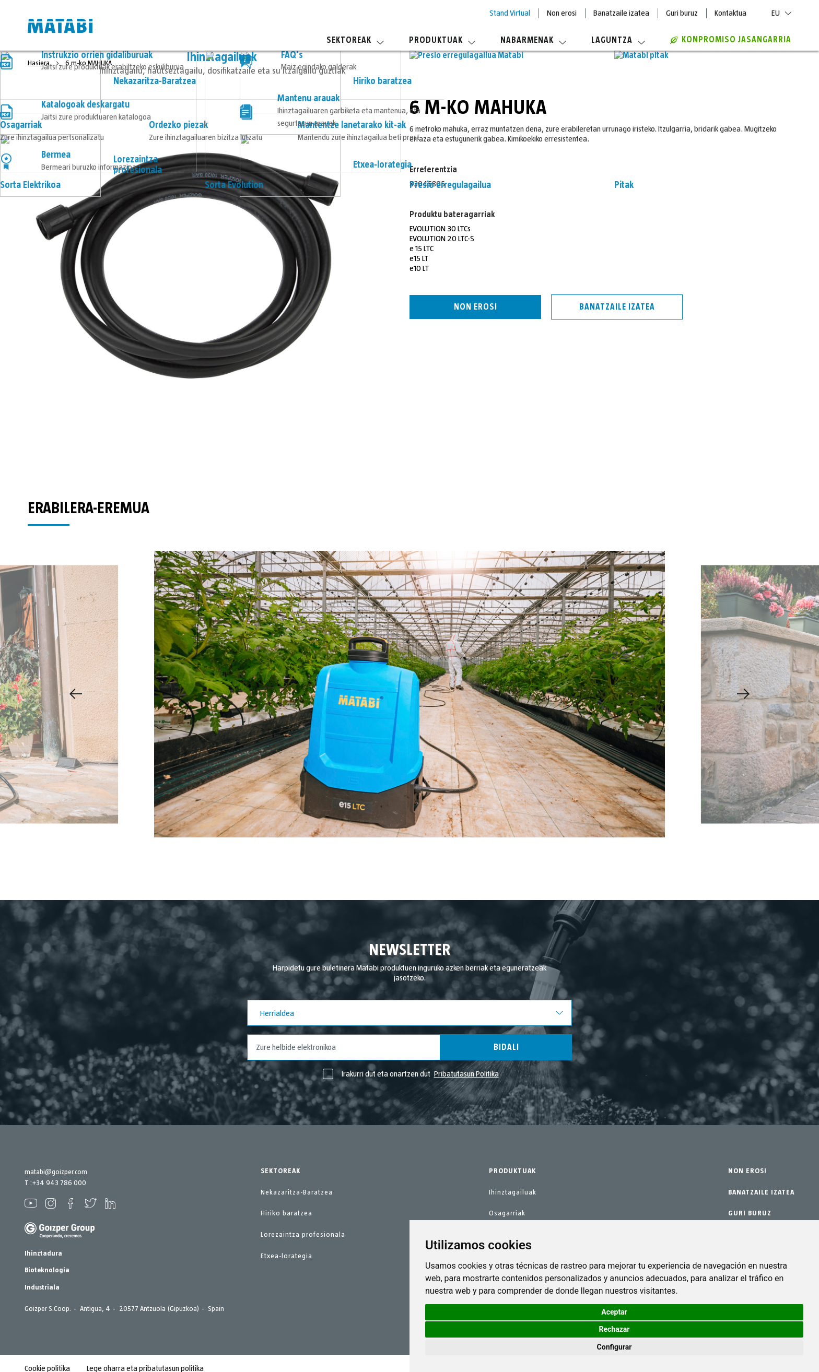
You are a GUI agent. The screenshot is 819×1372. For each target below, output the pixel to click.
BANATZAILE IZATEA (761, 1192)
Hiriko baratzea (286, 1213)
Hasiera (39, 63)
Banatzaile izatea (621, 13)
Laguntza (618, 40)
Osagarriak (507, 1213)
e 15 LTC (422, 248)
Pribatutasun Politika (466, 1074)
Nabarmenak (533, 40)
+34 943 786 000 (59, 1183)
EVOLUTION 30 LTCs (440, 228)
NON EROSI (747, 1171)
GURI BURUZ (749, 1213)
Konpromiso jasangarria (730, 40)
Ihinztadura (43, 1253)
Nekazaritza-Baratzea (297, 1192)
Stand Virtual (509, 13)
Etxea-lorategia (286, 1256)
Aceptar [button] (614, 1312)
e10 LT (419, 268)
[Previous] (75, 694)
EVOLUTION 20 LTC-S (442, 238)
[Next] (743, 694)
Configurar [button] (614, 1347)
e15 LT (419, 258)
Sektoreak (355, 40)
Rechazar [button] (614, 1329)
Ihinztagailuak (512, 1192)
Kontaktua (730, 13)
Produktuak (442, 40)
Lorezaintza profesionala (303, 1234)
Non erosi (562, 13)
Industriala (42, 1287)
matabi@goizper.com (56, 1172)
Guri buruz (682, 13)
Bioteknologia (47, 1270)
